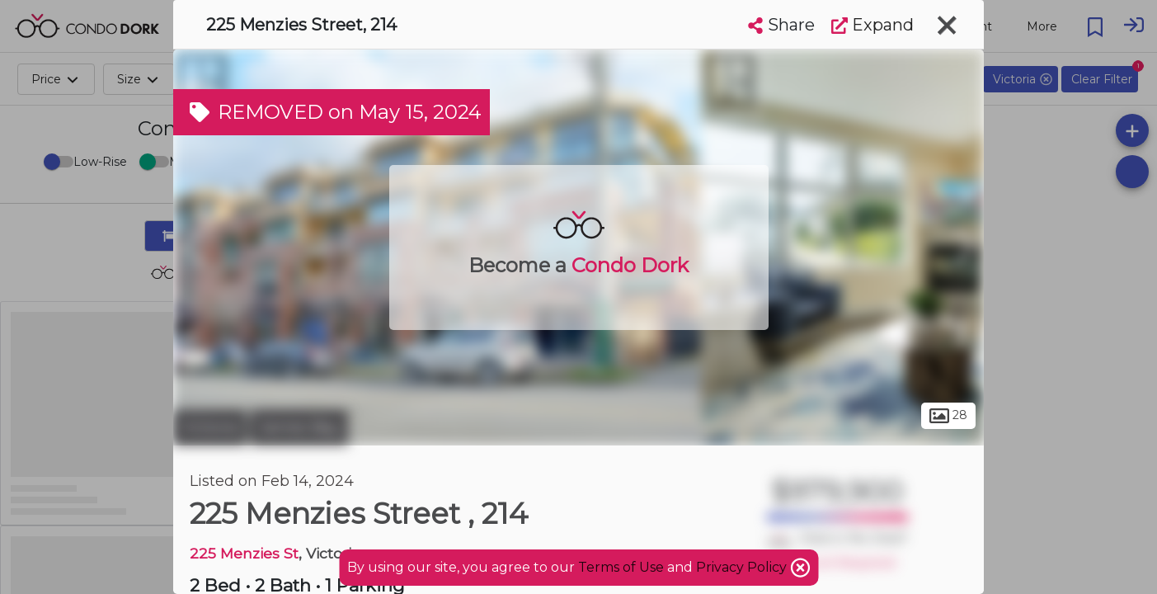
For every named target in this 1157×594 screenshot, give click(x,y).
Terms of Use (621, 567)
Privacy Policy (743, 567)
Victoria (209, 427)
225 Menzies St (244, 553)
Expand (872, 25)
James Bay (299, 427)
